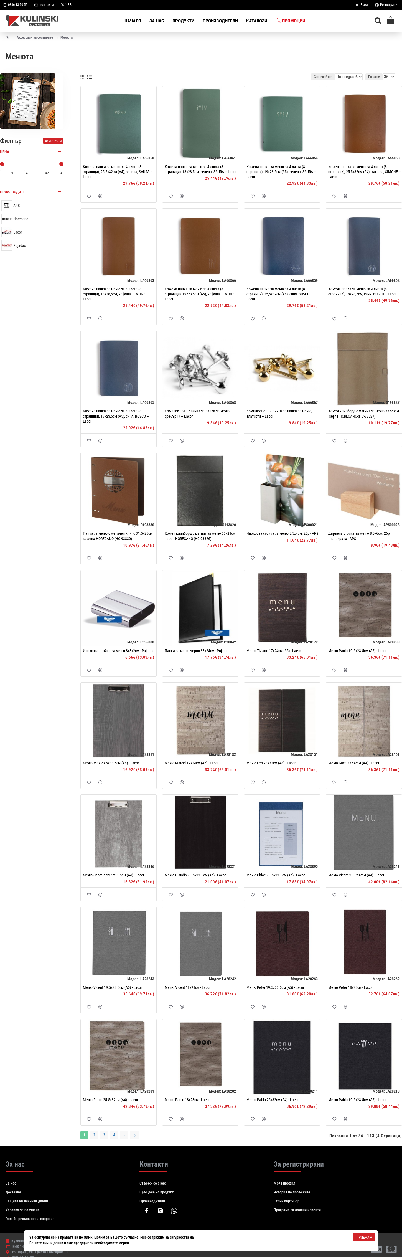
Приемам (364, 1237)
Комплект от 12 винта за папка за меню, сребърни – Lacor (197, 413)
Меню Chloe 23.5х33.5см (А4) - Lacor (275, 875)
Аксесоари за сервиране (35, 37)
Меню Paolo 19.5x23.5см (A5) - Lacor (357, 650)
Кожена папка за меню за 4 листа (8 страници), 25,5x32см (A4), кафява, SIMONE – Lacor (364, 171)
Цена (4, 151)
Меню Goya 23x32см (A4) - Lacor (353, 763)
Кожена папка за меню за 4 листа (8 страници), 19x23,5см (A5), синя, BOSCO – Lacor (116, 416)
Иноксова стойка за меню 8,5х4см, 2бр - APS (282, 533)
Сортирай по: (322, 77)
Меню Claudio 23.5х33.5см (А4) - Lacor (195, 875)
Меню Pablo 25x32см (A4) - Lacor (272, 1100)
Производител (14, 192)
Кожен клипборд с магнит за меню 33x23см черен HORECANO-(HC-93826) (200, 536)
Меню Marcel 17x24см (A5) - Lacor (191, 763)
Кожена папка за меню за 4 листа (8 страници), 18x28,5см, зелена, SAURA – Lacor (200, 169)
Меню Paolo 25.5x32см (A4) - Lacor (110, 1100)
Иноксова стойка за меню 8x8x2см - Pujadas (118, 650)
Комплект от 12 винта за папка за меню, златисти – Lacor (279, 413)
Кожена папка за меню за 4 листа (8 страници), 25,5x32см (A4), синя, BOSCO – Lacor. (279, 294)
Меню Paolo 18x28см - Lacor (187, 1100)
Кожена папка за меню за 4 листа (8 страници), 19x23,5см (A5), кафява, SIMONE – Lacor (201, 294)
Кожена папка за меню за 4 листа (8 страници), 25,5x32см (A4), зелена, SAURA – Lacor (117, 171)
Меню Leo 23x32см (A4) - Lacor (271, 763)
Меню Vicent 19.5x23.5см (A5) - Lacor (112, 987)
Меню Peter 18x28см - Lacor (350, 987)
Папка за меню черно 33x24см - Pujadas (197, 650)
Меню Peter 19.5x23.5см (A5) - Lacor (275, 987)
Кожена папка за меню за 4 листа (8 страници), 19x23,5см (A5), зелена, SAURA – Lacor (281, 171)
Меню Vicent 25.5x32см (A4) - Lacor (356, 875)
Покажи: (375, 77)
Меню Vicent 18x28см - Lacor (187, 987)
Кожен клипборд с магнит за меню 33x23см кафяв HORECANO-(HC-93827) (363, 413)
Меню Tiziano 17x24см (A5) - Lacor (273, 650)
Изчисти (55, 141)
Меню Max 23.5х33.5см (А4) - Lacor (111, 763)
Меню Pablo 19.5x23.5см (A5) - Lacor (357, 1100)
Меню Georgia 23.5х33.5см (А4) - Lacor (113, 875)
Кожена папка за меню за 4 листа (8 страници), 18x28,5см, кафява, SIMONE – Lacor (115, 294)
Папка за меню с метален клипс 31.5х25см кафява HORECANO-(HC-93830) (117, 536)
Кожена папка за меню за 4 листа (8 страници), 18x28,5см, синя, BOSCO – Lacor (362, 291)
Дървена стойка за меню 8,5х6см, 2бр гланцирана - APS (359, 536)
